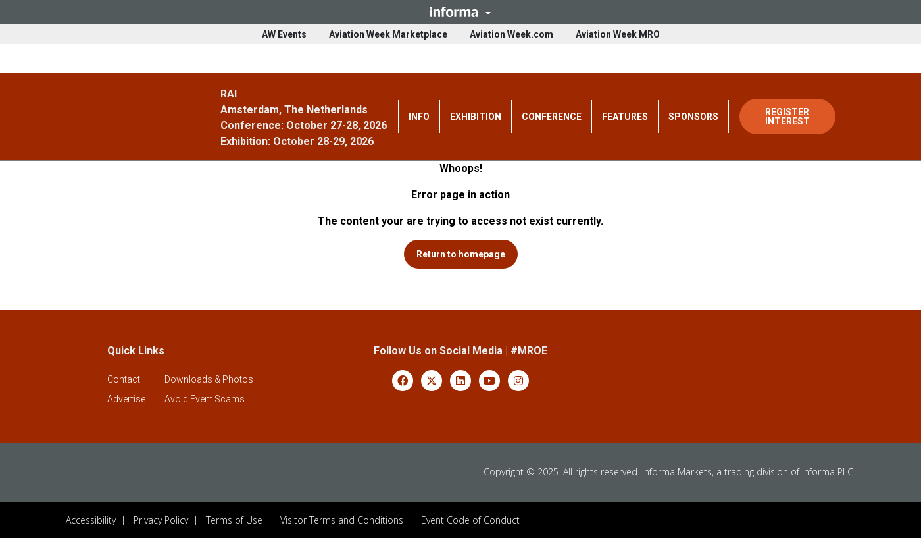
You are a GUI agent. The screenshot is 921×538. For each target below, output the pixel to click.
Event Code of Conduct (470, 519)
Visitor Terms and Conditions (341, 519)
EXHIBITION (475, 116)
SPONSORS (693, 116)
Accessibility (91, 519)
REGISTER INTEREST (787, 116)
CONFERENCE (552, 116)
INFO (419, 116)
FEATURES (625, 116)
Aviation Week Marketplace (388, 34)
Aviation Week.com (511, 34)
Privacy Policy (161, 519)
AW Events (284, 34)
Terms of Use (234, 519)
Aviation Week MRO (618, 34)
